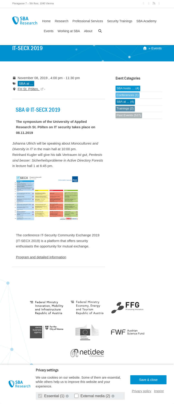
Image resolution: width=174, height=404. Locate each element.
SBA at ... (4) (125, 101)
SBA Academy (146, 21)
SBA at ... (26, 83)
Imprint (159, 391)
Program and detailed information (41, 257)
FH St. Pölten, (29, 89)
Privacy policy (141, 391)
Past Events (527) (129, 115)
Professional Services (87, 21)
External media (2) (92, 396)
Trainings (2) (125, 108)
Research (61, 21)
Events (48, 31)
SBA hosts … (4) (128, 88)
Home (46, 21)
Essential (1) (51, 396)
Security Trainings (119, 21)
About (88, 31)
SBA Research (24, 20)
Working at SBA (69, 31)
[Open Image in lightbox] (46, 226)
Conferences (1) (128, 95)
